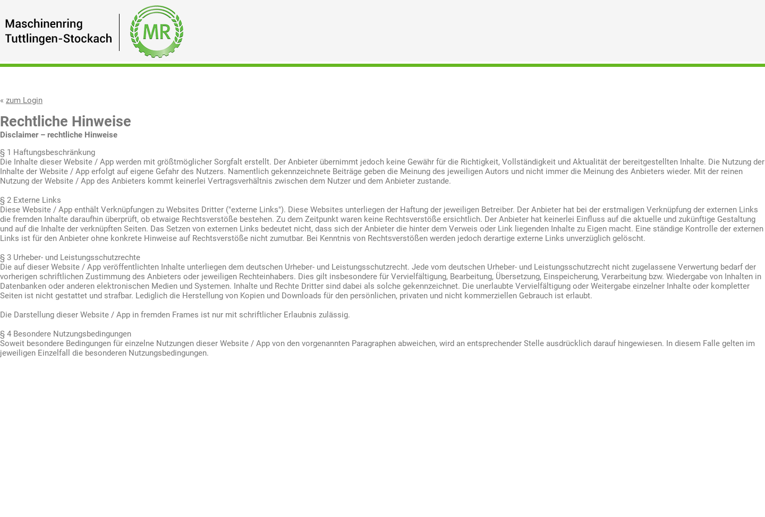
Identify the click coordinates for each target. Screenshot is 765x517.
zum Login (24, 100)
